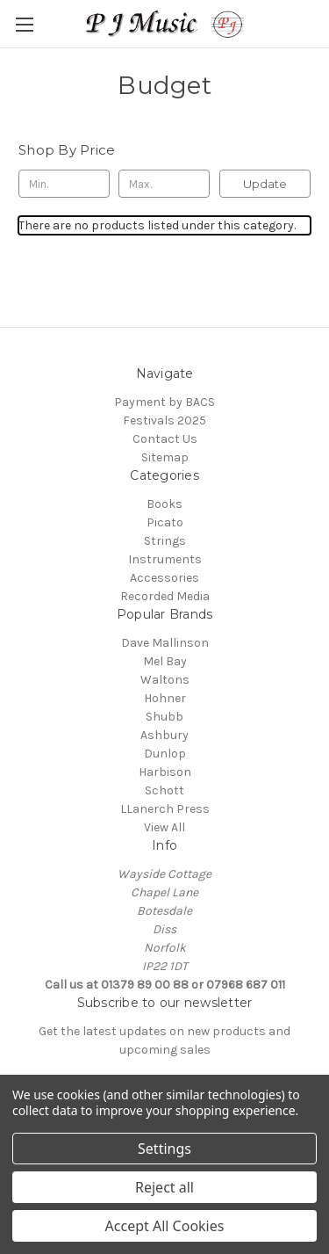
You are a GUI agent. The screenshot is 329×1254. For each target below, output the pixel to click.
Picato (165, 522)
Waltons (165, 679)
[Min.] (64, 184)
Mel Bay (165, 661)
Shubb (164, 716)
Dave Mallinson (165, 642)
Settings (164, 1148)
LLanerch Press (165, 808)
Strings (165, 540)
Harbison (165, 772)
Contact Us (164, 438)
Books (164, 504)
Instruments (165, 559)
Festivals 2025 (164, 420)
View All (164, 827)
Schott (164, 790)
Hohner (165, 698)
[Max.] (164, 184)
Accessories (164, 577)
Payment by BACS (164, 402)
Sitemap (165, 457)
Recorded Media (165, 596)
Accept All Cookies (165, 1226)
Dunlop (165, 753)
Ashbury (164, 735)
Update (265, 184)
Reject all (164, 1187)
